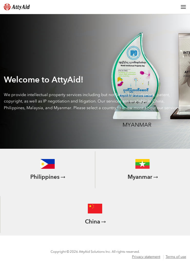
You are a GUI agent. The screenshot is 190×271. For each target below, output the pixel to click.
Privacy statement (146, 257)
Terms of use (176, 257)
